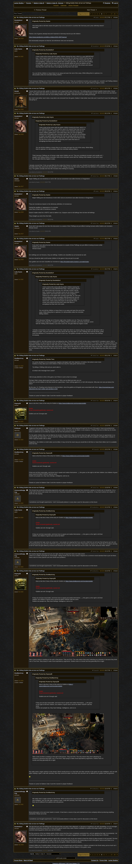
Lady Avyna (95, 113)
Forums (28, 3)
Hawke (96, 17)
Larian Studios (19, 3)
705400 (116, 487)
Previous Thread (40, 10)
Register (106, 3)
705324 (116, 223)
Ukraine (21, 367)
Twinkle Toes (95, 88)
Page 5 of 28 (83, 14)
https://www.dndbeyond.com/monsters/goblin (72, 403)
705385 (116, 449)
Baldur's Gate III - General (55, 3)
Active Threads (73, 5)
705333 (116, 238)
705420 (116, 551)
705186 (116, 17)
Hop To (32, 854)
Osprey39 (95, 449)
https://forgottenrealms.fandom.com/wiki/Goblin (74, 261)
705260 (116, 88)
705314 (116, 191)
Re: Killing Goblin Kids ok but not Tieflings (31, 17)
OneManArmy (94, 507)
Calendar (64, 5)
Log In (115, 3)
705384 (116, 425)
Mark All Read (28, 860)
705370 (116, 269)
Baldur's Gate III (39, 3)
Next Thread (92, 10)
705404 (116, 507)
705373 (116, 355)
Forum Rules (18, 860)
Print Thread (18, 13)
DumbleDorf (95, 46)
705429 (116, 571)
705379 (116, 400)
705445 (116, 670)
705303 (116, 113)
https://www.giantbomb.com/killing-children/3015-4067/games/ (48, 37)
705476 (116, 823)
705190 (116, 46)
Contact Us (94, 860)
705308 (116, 176)
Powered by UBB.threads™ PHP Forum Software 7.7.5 (66, 863)
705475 (116, 788)
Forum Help (103, 860)
